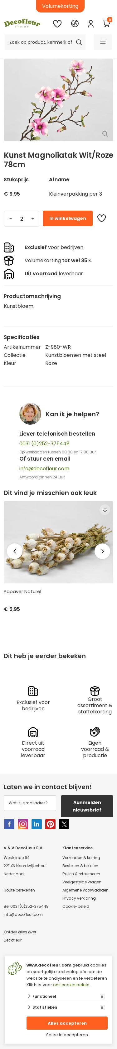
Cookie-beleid (75, 906)
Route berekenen (19, 890)
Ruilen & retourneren (81, 874)
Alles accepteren (67, 1023)
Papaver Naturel (22, 591)
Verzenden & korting (81, 857)
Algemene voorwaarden (85, 890)
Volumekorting (60, 6)
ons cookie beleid (71, 985)
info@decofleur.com (44, 468)
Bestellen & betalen (80, 865)
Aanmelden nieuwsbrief (87, 806)
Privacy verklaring (79, 898)
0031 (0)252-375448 (44, 443)
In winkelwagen (67, 218)
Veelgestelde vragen (81, 882)
